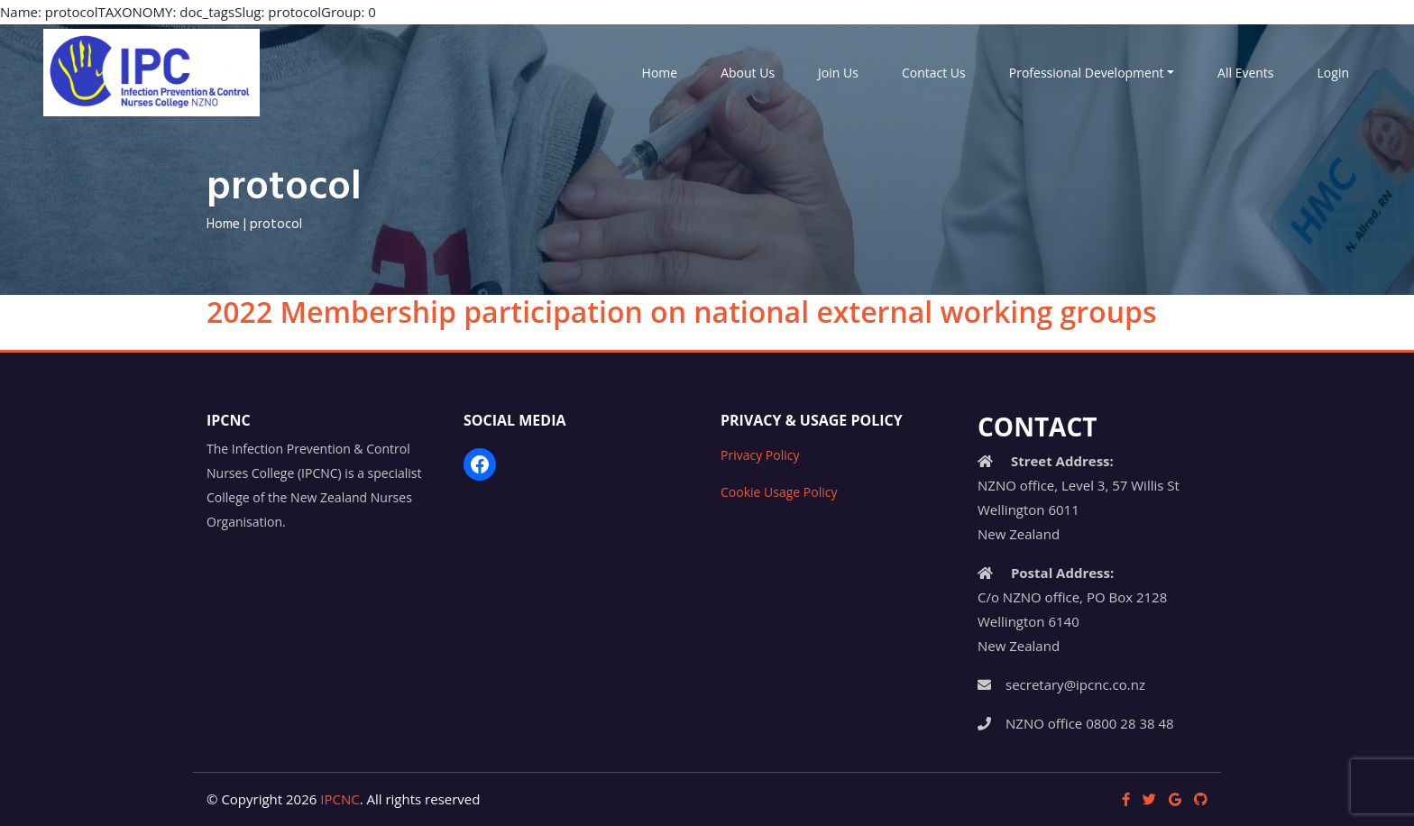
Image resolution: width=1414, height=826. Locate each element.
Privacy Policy (760, 454)
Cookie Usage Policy (779, 491)
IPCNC (339, 799)
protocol (276, 224)
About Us (748, 72)
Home (660, 72)
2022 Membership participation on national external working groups (681, 311)
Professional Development (1086, 72)
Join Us (838, 72)
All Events (1245, 72)
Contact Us (934, 72)
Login (1333, 72)
